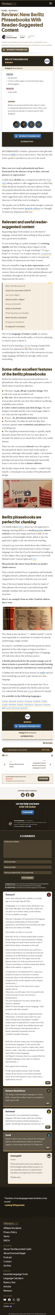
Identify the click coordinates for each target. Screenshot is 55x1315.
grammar (39, 530)
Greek (30, 691)
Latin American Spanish (17, 708)
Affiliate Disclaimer (12, 1228)
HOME (4, 11)
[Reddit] (23, 795)
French (20, 701)
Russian (47, 704)
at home (26, 345)
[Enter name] (27, 862)
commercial (46, 253)
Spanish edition (32, 208)
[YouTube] (4, 1299)
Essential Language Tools (15, 1274)
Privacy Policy (10, 1232)
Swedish (12, 704)
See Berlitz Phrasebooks (15, 50)
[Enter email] (27, 867)
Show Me (43, 779)
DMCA (6, 1240)
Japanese (38, 704)
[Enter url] (27, 873)
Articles (7, 1286)
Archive (7, 1265)
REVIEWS (13, 11)
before (21, 527)
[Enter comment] (27, 849)
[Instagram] (18, 1299)
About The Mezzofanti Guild (17, 1249)
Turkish (36, 701)
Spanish (12, 701)
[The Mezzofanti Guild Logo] (9, 3)
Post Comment (27, 878)
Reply (47, 1082)
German (28, 701)
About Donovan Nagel (14, 1253)
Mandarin (28, 704)
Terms (6, 1236)
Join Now (27, 812)
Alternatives (27, 142)
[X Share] (32, 795)
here (35, 559)
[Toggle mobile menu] (51, 3)
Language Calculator (13, 1278)
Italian (5, 701)
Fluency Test (9, 1282)
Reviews (7, 1290)
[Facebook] (28, 795)
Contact (7, 1261)
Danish (20, 704)
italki (13, 154)
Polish (44, 701)
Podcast (7, 1257)
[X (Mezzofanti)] (14, 1299)
